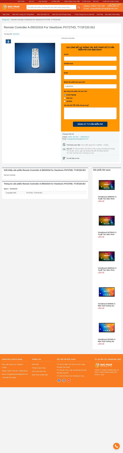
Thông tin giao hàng (39, 368)
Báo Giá (95, 1)
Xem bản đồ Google (9, 377)
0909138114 (113, 6)
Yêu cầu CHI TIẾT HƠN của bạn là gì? (76, 105)
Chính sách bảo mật (39, 371)
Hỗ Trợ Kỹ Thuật (115, 4)
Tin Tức (31, 1)
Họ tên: (66, 54)
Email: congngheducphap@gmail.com (101, 8)
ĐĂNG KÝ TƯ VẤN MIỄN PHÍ (90, 124)
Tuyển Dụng (86, 1)
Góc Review (43, 1)
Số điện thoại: (68, 63)
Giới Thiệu (21, 1)
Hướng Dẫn (56, 1)
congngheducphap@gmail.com (77, 139)
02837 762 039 (98, 6)
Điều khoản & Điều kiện (40, 375)
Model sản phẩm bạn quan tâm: (74, 82)
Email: (66, 73)
